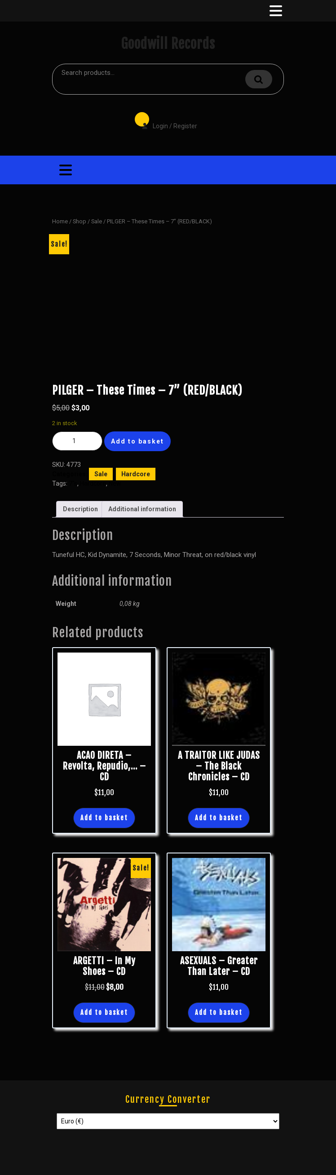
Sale (96, 221)
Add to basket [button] (104, 818)
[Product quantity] (77, 441)
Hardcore (135, 474)
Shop (79, 221)
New (115, 483)
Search (258, 79)
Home (60, 221)
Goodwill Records (168, 43)
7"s (73, 483)
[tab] (275, 11)
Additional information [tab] (142, 509)
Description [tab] (80, 509)
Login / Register (165, 120)
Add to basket (137, 441)
